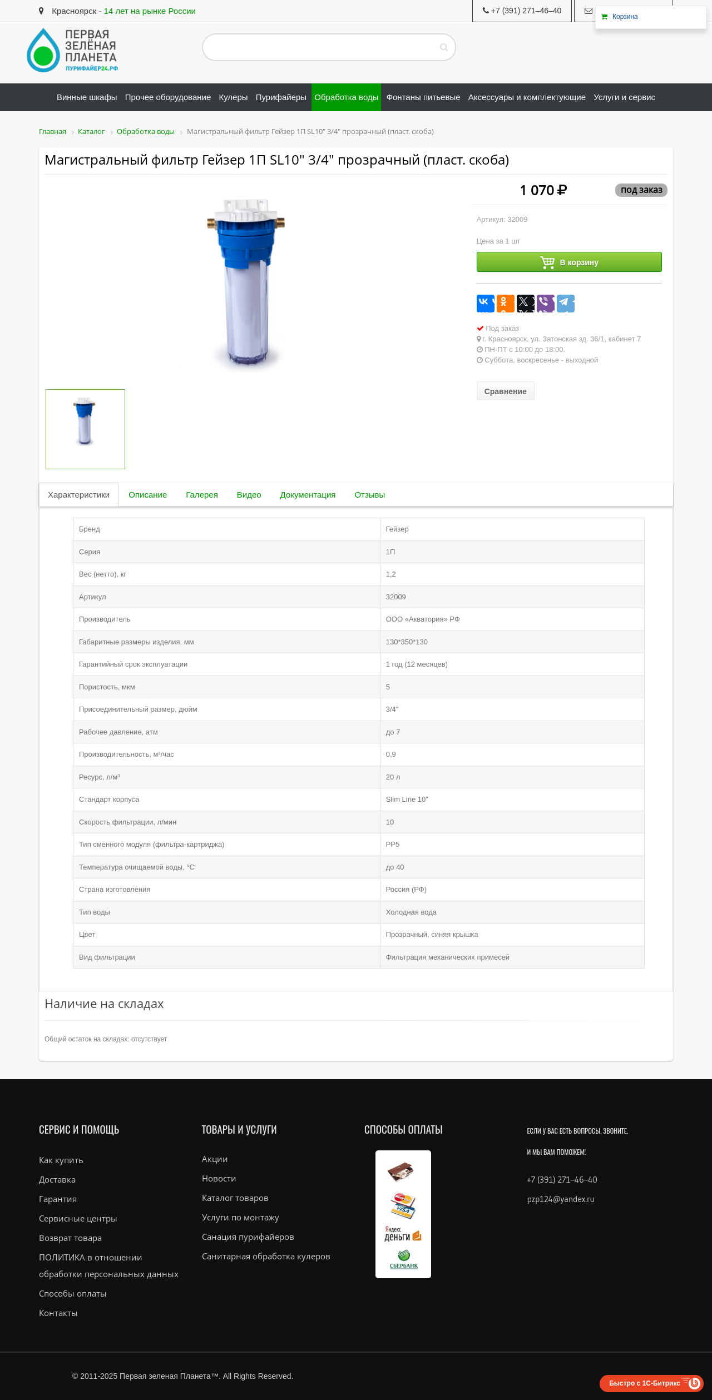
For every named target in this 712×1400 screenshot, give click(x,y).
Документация (308, 494)
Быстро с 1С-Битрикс (644, 1383)
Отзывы (369, 494)
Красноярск (67, 11)
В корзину (569, 262)
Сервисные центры (78, 1218)
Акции (215, 1158)
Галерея (202, 494)
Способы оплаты (73, 1293)
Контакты (58, 1312)
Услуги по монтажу (240, 1217)
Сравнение (505, 391)
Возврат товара (70, 1237)
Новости (219, 1178)
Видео (249, 494)
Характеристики (79, 494)
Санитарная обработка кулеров (266, 1256)
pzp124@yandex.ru (561, 1199)
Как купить (61, 1159)
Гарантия (58, 1198)
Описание (147, 494)
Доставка (57, 1179)
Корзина (625, 17)
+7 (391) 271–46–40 (562, 1179)
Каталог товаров (235, 1197)
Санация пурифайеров (248, 1236)
